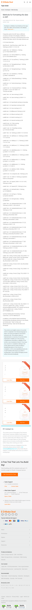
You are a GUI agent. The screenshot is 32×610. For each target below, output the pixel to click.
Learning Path (17, 569)
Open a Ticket (7, 496)
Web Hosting (23, 557)
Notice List (26, 596)
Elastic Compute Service (7, 554)
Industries (20, 576)
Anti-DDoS (19, 554)
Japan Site (4, 566)
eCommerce (16, 557)
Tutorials (12, 578)
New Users (24, 569)
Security (3, 559)
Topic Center (4, 576)
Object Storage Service (7, 557)
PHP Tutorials (18, 578)
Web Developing (5, 578)
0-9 (13, 588)
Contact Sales (14, 486)
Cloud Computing (12, 576)
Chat (5, 486)
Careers (3, 596)
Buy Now (22, 380)
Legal (21, 596)
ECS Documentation (12, 566)
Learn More (9, 380)
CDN (15, 554)
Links (2, 598)
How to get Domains (23, 566)
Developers (26, 576)
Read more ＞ (11, 29)
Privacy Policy (15, 596)
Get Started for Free (9, 474)
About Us (8, 596)
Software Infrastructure (7, 569)
